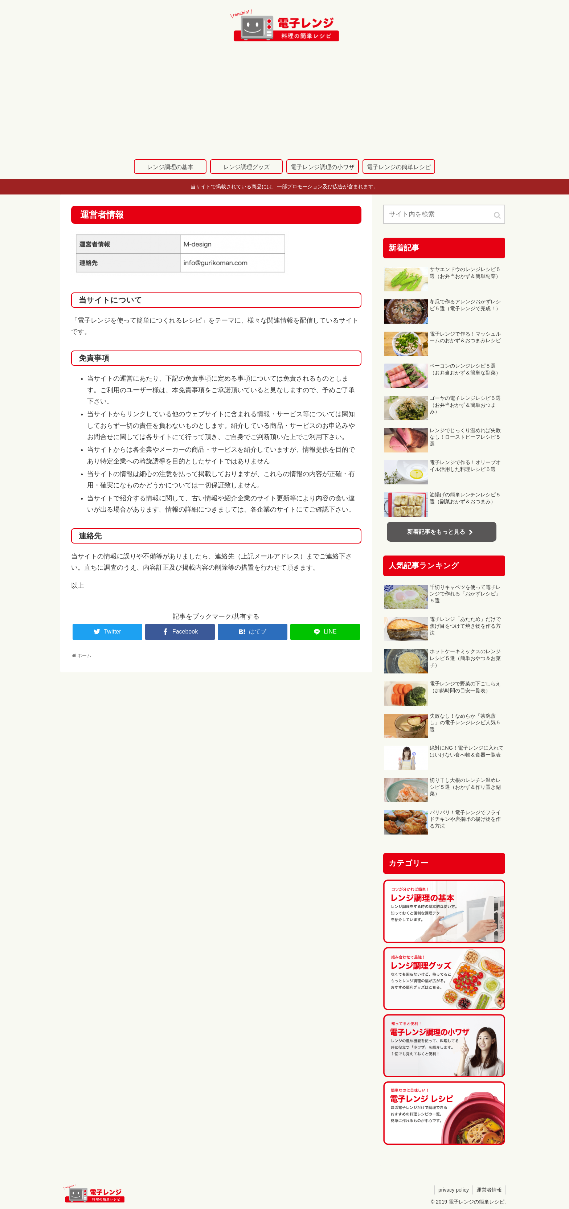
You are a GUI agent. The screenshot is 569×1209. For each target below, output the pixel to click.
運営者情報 (489, 1190)
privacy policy (453, 1190)
